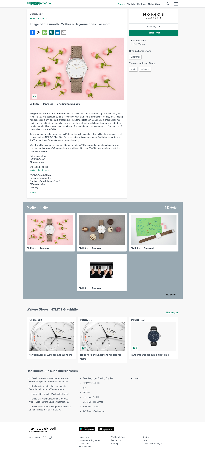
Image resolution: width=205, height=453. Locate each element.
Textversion (116, 440)
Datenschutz (85, 443)
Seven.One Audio (91, 407)
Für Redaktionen (118, 437)
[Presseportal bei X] (45, 437)
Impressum (84, 437)
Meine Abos (154, 4)
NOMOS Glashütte (38, 19)
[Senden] (63, 32)
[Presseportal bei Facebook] (42, 437)
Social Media (85, 447)
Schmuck (145, 69)
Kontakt (146, 437)
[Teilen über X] (38, 32)
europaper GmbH (91, 397)
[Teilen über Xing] (51, 32)
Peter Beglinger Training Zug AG (98, 378)
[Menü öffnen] (176, 4)
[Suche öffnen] (168, 4)
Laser (136, 378)
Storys (121, 4)
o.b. (84, 388)
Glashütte (135, 57)
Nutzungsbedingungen (89, 440)
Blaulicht (131, 4)
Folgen (154, 33)
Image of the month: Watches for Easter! (50, 394)
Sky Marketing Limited (93, 402)
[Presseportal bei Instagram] (49, 437)
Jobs (145, 440)
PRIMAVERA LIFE (91, 383)
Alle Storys (153, 27)
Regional (141, 4)
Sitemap (114, 443)
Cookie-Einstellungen (152, 443)
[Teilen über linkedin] (57, 32)
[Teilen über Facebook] (32, 32)
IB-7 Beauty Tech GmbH (94, 411)
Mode (133, 69)
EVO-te (86, 392)
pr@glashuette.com (39, 170)
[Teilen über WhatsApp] (44, 32)
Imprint (33, 192)
